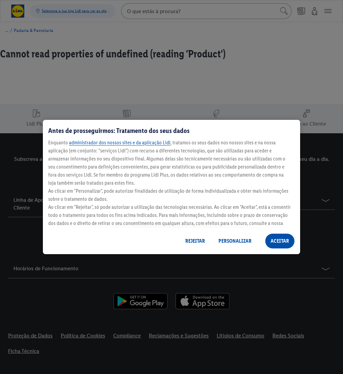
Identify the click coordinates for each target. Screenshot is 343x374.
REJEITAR (195, 241)
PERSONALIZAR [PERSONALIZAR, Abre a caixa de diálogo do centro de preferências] (235, 241)
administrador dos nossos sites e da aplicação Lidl (119, 142)
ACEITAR (280, 241)
